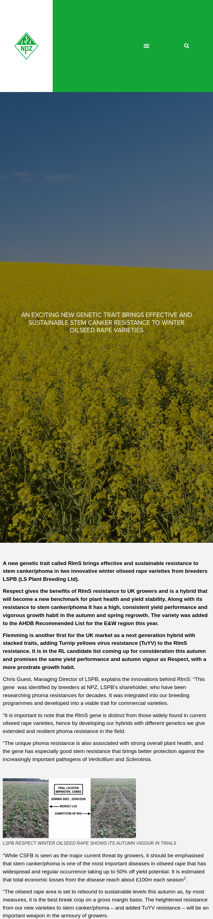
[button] (146, 46)
